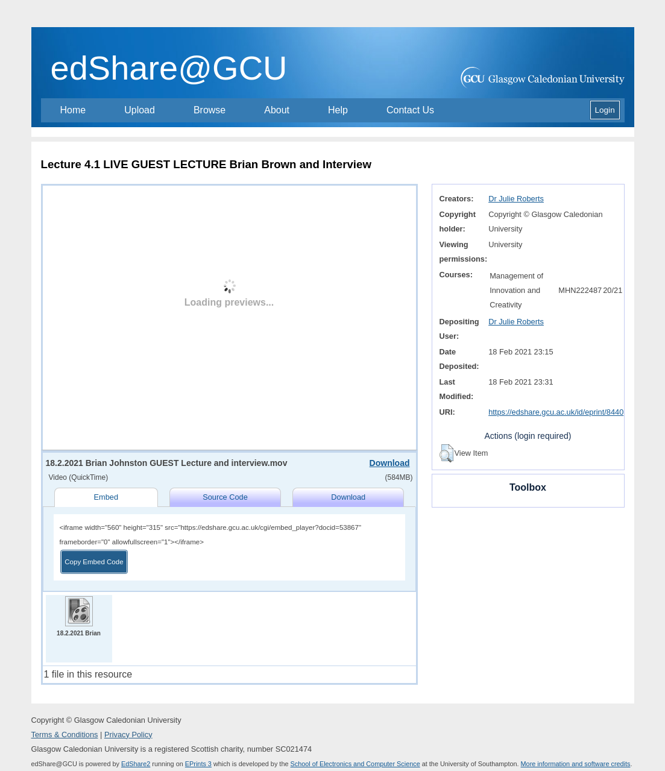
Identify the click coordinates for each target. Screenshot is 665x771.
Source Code (225, 497)
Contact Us (410, 110)
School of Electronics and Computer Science (355, 763)
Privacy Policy (128, 734)
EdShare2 (135, 763)
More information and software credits (576, 763)
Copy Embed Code (94, 561)
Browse (209, 110)
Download (390, 463)
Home (73, 110)
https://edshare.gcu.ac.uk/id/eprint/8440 (555, 412)
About (276, 110)
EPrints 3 (198, 763)
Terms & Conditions (64, 734)
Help (338, 110)
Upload (139, 110)
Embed (105, 497)
